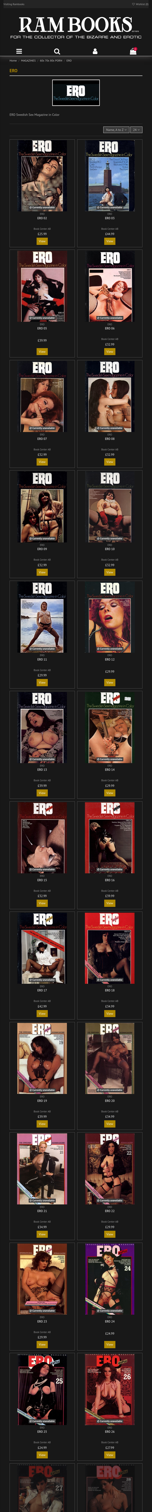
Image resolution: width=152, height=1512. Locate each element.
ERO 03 (110, 218)
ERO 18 (110, 990)
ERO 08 (110, 439)
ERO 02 (42, 218)
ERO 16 (110, 880)
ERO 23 (42, 1321)
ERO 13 (42, 770)
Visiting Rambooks (13, 4)
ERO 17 (42, 990)
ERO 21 (42, 1211)
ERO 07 (42, 439)
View (42, 241)
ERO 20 (110, 1101)
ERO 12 (110, 660)
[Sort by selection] (116, 130)
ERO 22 (110, 1211)
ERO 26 (110, 1432)
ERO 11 (42, 660)
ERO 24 (110, 1321)
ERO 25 (42, 1432)
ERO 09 (42, 549)
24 (136, 130)
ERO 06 (110, 328)
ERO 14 (110, 770)
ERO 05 (42, 328)
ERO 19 (42, 1101)
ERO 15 (42, 880)
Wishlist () (140, 4)
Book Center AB (42, 228)
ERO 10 (110, 549)
